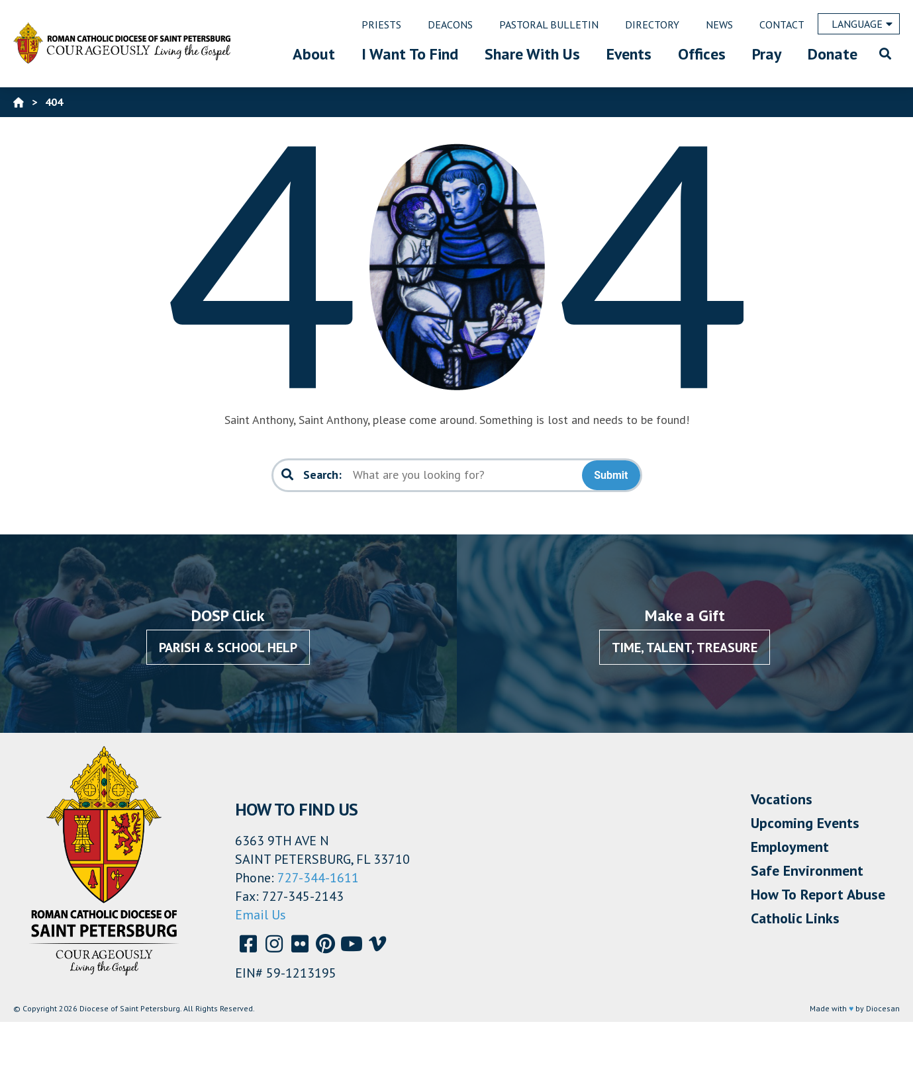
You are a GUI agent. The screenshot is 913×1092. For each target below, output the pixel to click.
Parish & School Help (228, 647)
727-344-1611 (318, 877)
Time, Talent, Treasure (684, 647)
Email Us (260, 914)
